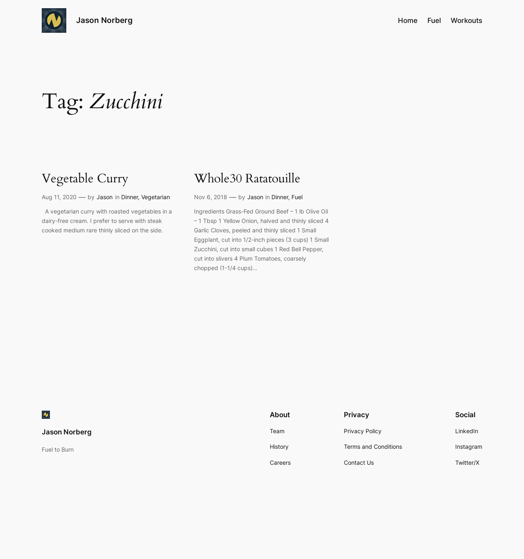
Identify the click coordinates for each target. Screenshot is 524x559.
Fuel (297, 196)
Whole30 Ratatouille (247, 179)
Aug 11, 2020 (59, 196)
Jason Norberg (104, 20)
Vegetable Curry (85, 179)
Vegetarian (155, 196)
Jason (105, 196)
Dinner (129, 196)
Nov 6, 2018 (210, 196)
